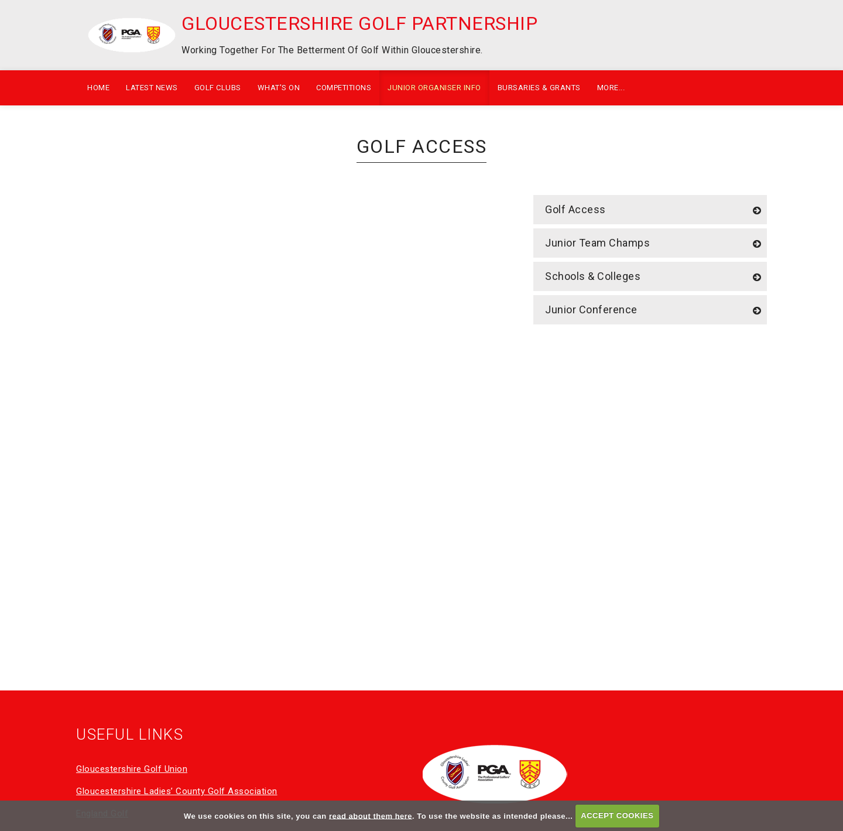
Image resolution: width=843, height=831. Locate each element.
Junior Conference (591, 309)
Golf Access (575, 209)
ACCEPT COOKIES (617, 815)
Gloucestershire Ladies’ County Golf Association (176, 791)
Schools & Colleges (592, 276)
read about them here (370, 815)
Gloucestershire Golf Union (131, 769)
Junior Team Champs (597, 243)
